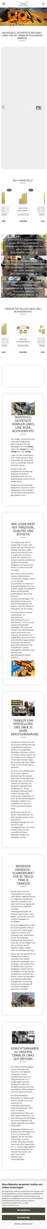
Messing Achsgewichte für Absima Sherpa (23, 340)
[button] (5, 210)
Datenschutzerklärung (10, 1205)
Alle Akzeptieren (23, 1210)
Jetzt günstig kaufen (22, 252)
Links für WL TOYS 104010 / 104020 (23, 209)
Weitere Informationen (23, 1224)
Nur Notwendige (23, 1217)
